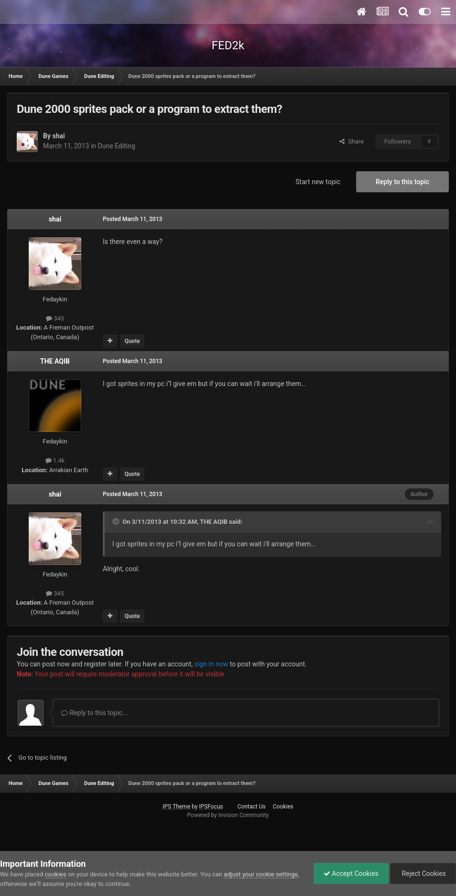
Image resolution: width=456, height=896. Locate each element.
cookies (55, 874)
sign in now (211, 664)
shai (58, 136)
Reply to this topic (402, 182)
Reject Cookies (423, 873)
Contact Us (252, 806)
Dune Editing (116, 146)
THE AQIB (55, 361)
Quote (132, 341)
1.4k (55, 460)
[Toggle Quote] (116, 521)
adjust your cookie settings (261, 874)
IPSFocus (211, 806)
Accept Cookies (351, 873)
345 (55, 318)
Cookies (283, 806)
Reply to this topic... (94, 713)
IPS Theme (176, 806)
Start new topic (317, 182)
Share (351, 141)
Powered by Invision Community (228, 815)
